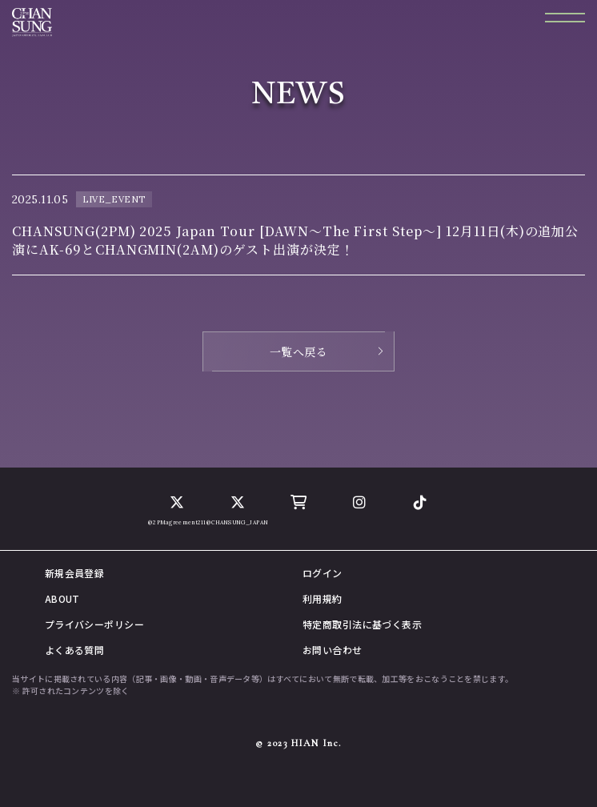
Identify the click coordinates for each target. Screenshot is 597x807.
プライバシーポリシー (94, 624)
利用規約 (323, 598)
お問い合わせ (333, 649)
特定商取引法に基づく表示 (362, 624)
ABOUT (62, 598)
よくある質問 (75, 649)
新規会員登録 (75, 573)
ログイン (323, 573)
